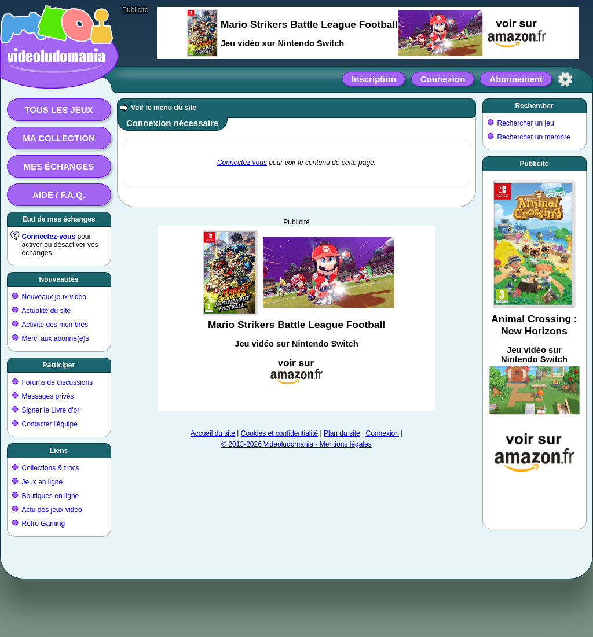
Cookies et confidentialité (279, 433)
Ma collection (58, 138)
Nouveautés (58, 279)
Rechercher (534, 106)
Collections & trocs (50, 468)
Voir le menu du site (163, 108)
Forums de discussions (57, 382)
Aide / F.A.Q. (58, 195)
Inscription (374, 79)
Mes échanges (59, 166)
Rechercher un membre (533, 137)
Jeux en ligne (42, 482)
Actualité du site (46, 311)
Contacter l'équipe (50, 424)
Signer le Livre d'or (51, 410)
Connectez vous (242, 163)
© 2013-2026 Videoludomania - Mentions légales (296, 444)
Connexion (443, 79)
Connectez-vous (49, 237)
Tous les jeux (58, 110)
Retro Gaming (43, 524)
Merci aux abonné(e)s (55, 338)
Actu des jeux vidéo (52, 510)
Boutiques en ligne (50, 496)
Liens (59, 451)
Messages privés (48, 396)
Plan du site (342, 433)
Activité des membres (55, 325)
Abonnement (516, 79)
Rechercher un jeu (525, 123)
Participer (59, 365)
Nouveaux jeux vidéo (54, 297)
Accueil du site (213, 433)
